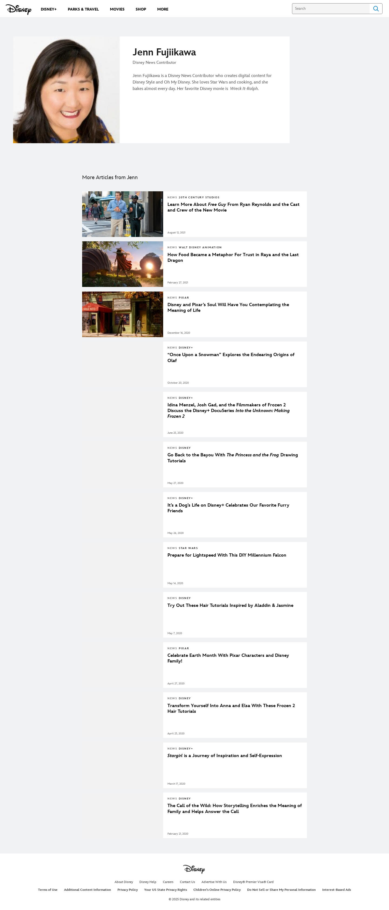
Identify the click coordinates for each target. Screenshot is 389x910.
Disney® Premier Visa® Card (253, 882)
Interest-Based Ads (336, 890)
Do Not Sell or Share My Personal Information (281, 890)
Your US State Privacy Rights (165, 890)
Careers (168, 882)
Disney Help (147, 882)
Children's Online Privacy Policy (217, 890)
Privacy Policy (128, 890)
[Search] (331, 8)
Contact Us (187, 882)
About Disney (124, 882)
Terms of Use (48, 890)
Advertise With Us (214, 882)
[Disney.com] (18, 9)
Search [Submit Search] (376, 8)
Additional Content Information (87, 890)
